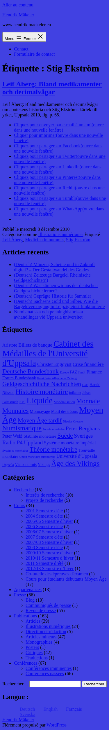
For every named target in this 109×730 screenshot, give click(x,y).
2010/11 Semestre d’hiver (50, 558)
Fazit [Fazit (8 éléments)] (81, 372)
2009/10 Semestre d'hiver (49, 552)
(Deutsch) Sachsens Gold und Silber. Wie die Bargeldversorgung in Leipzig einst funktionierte (59, 304)
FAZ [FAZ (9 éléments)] (73, 372)
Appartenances (28, 589)
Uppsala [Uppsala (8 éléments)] (8, 465)
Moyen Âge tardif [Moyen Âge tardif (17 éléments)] (40, 420)
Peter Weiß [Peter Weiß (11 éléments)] (12, 436)
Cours (19, 505)
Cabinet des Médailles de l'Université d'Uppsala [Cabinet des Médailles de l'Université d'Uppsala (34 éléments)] (47, 353)
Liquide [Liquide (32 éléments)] (39, 400)
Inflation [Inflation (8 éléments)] (75, 393)
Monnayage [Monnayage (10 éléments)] (40, 411)
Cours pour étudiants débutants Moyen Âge (66, 579)
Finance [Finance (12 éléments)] (94, 372)
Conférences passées (45, 673)
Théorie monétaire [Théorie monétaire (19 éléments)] (53, 449)
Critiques (34, 652)
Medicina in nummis (44, 239)
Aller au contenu (17, 4)
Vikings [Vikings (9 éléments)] (44, 464)
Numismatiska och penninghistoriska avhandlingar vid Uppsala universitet (48, 314)
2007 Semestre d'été (44, 537)
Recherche (24, 489)
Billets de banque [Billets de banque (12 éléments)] (35, 345)
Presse (20, 594)
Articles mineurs (41, 636)
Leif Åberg (12, 239)
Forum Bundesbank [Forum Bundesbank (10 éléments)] (19, 378)
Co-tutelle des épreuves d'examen (57, 573)
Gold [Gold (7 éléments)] (85, 385)
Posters (32, 647)
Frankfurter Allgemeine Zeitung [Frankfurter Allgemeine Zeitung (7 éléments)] (57, 378)
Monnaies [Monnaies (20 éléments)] (15, 410)
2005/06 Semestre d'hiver (49, 521)
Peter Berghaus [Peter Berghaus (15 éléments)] (83, 428)
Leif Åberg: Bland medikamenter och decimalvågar (52, 88)
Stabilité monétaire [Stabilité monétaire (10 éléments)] (40, 436)
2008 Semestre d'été (44, 547)
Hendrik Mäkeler (18, 14)
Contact (21, 48)
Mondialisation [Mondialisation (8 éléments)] (64, 402)
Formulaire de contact (34, 54)
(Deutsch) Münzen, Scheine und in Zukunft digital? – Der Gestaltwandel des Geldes (54, 267)
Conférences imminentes (49, 668)
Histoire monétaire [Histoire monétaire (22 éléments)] (42, 391)
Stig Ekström (78, 239)
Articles (33, 621)
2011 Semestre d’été (44, 563)
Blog (30, 600)
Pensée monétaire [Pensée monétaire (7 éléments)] (54, 429)
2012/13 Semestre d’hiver (50, 568)
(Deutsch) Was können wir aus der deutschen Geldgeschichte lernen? (56, 288)
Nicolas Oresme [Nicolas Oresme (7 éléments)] (73, 421)
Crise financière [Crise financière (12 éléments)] (88, 364)
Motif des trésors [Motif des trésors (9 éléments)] (64, 411)
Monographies (39, 642)
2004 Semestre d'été (44, 516)
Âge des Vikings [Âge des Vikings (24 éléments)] (75, 463)
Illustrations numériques (60, 234)
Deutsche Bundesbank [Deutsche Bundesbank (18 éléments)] (30, 371)
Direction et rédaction (46, 631)
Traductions (37, 657)
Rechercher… (15, 683)
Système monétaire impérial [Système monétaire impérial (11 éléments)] (70, 442)
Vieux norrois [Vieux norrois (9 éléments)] (26, 464)
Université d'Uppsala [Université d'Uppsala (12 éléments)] (76, 456)
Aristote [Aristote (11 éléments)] (9, 345)
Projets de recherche (44, 500)
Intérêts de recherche (45, 495)
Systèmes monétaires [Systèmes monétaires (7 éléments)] (15, 450)
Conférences (25, 663)
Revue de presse (41, 610)
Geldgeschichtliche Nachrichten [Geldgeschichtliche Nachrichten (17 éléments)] (41, 383)
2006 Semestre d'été (44, 526)
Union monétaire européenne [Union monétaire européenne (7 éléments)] (37, 456)
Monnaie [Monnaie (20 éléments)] (88, 401)
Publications (25, 615)
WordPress (57, 724)
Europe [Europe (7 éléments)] (64, 372)
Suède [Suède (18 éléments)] (65, 435)
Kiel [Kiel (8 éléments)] (22, 402)
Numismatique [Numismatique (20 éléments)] (22, 428)
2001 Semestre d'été (44, 510)
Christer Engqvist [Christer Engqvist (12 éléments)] (54, 364)
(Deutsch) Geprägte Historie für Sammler (52, 296)
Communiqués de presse (48, 605)
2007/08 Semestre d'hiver (49, 542)
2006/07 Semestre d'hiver (49, 531)
